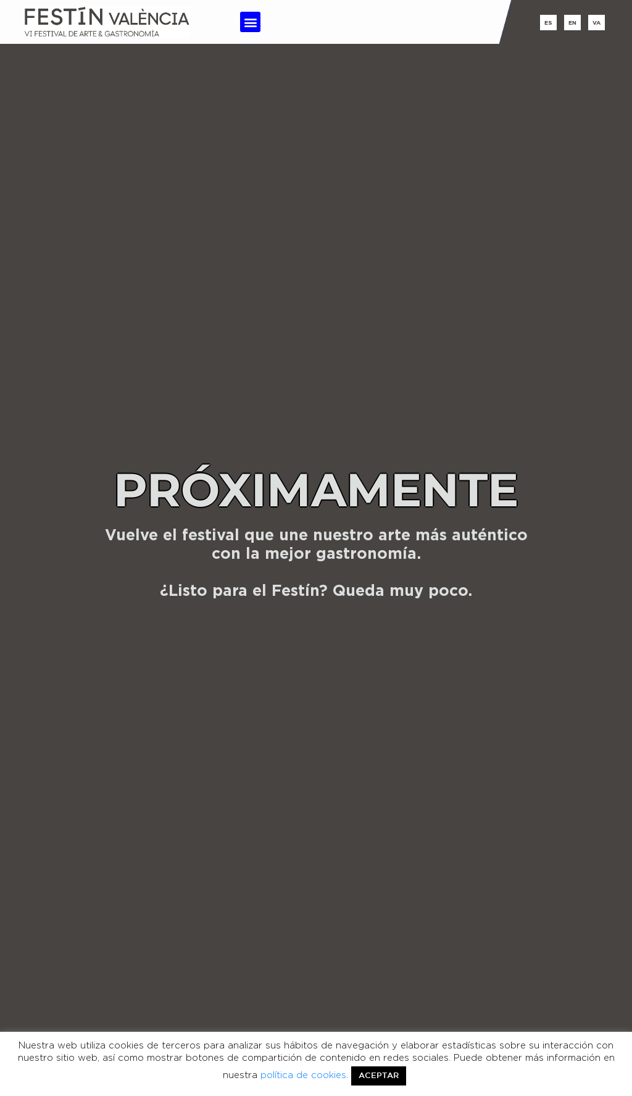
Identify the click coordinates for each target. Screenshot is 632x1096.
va (596, 22)
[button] (250, 22)
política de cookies (303, 1075)
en (572, 22)
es (548, 22)
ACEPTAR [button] (379, 1076)
